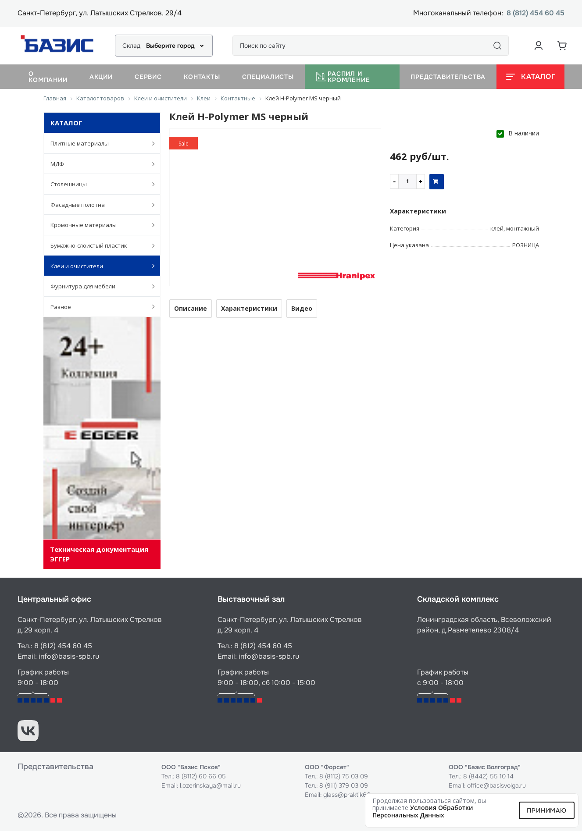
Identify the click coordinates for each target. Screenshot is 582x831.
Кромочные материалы (98, 224)
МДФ (98, 164)
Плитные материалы (98, 143)
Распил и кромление (343, 77)
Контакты (202, 77)
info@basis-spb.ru (69, 656)
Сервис (148, 77)
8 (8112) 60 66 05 (201, 776)
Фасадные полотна (98, 204)
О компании (48, 77)
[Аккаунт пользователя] (538, 46)
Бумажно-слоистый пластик (98, 245)
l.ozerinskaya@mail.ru (210, 785)
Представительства (448, 77)
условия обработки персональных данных (422, 811)
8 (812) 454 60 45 (535, 13)
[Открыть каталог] (530, 76)
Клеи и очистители (98, 265)
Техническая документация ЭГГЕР (99, 554)
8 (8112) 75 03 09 (343, 776)
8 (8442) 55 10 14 (488, 776)
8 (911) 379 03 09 (343, 785)
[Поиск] (497, 46)
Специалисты (268, 77)
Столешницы (98, 184)
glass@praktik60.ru (350, 795)
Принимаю (547, 810)
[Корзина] (562, 46)
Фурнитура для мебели (98, 286)
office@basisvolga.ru (496, 785)
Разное (98, 306)
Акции (101, 77)
